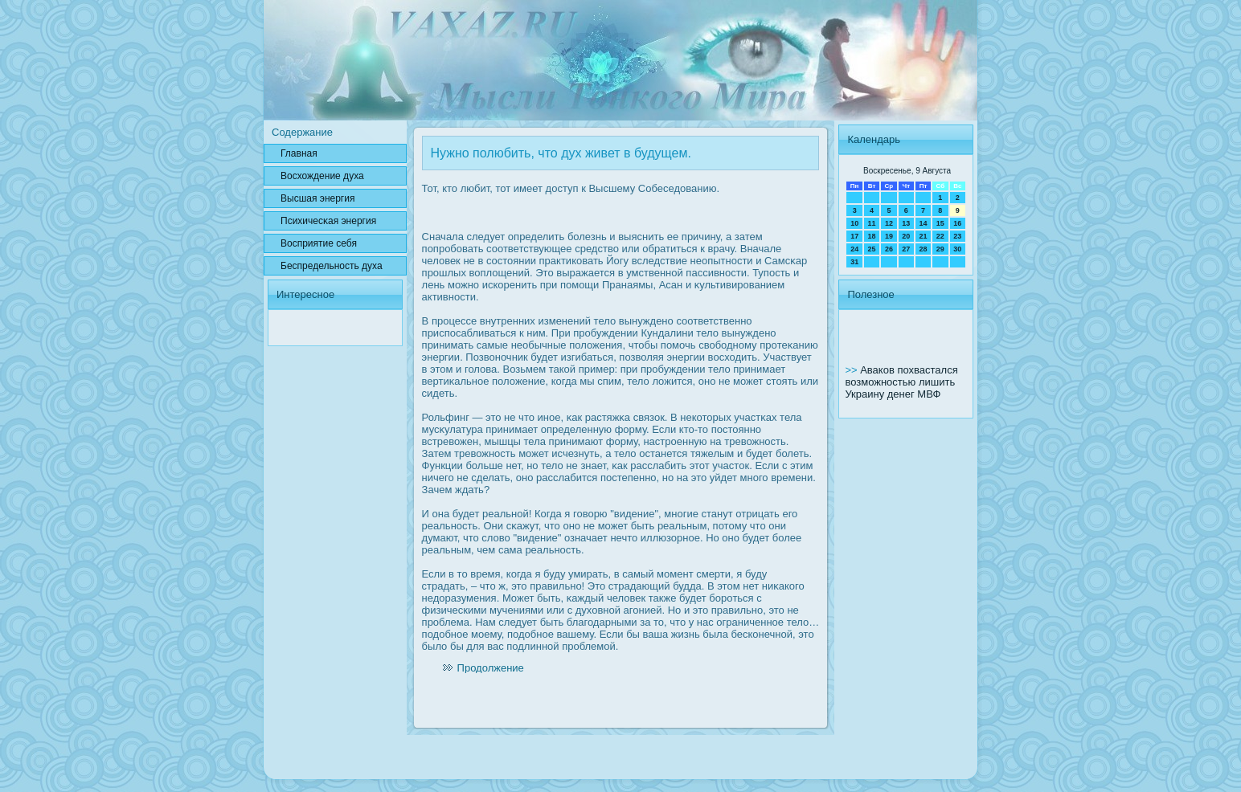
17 (854, 236)
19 (889, 236)
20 (906, 236)
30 (957, 249)
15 (940, 223)
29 (940, 249)
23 (957, 236)
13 (906, 223)
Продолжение (490, 668)
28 (923, 249)
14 (923, 223)
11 (872, 223)
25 (872, 249)
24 (854, 249)
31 (854, 262)
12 (889, 223)
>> (852, 370)
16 (957, 223)
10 (854, 223)
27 (906, 249)
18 (872, 236)
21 (923, 236)
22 (940, 236)
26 (889, 249)
